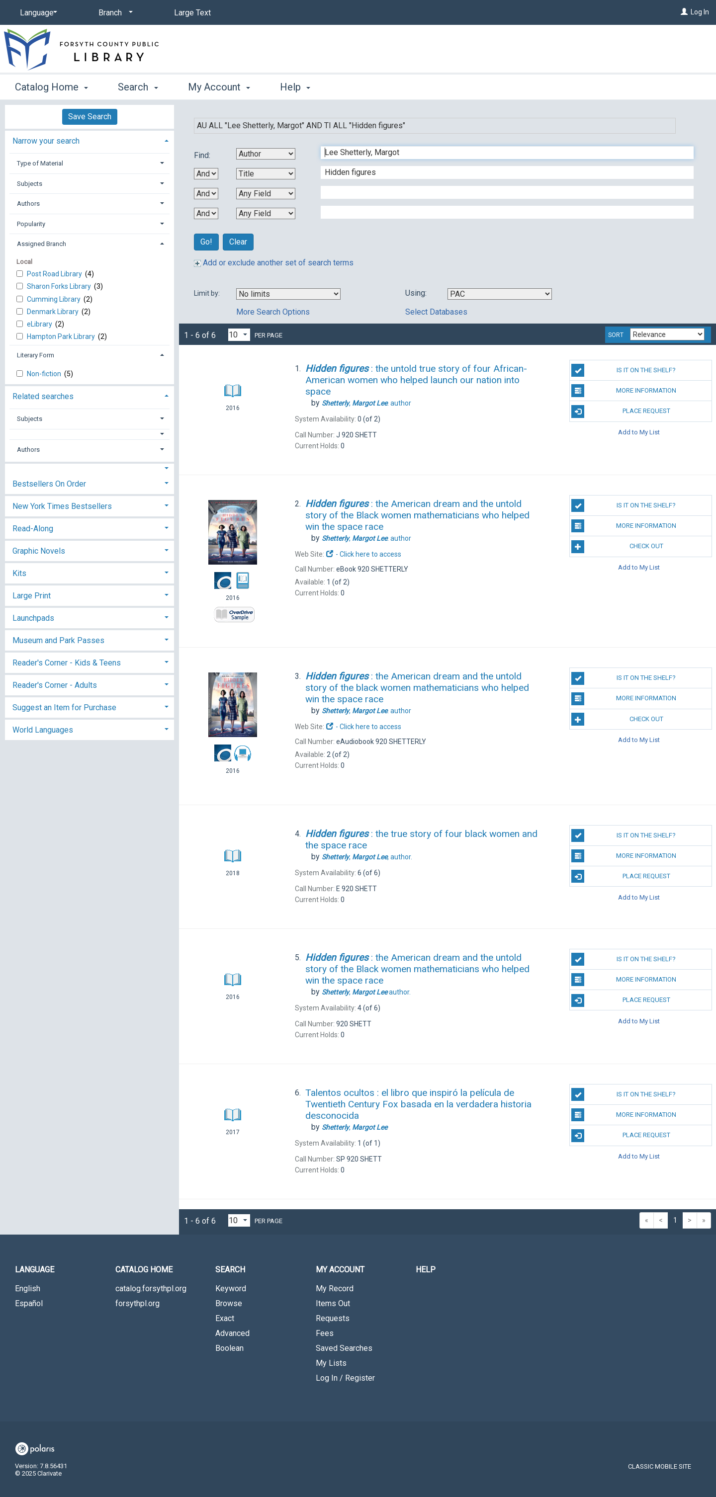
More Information (623, 390)
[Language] (37, 13)
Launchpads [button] (33, 618)
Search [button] (138, 87)
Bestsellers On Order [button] (49, 484)
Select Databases (436, 312)
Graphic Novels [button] (38, 551)
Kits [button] (19, 573)
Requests (333, 1318)
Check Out (617, 546)
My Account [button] (219, 87)
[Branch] (113, 13)
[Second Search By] (265, 173)
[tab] (89, 140)
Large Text (192, 12)
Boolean (229, 1348)
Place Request (620, 411)
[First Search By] (265, 154)
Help (426, 1269)
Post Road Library (55, 274)
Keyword (230, 1288)
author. (367, 857)
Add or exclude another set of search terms (274, 262)
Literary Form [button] (35, 355)
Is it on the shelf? (623, 370)
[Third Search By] (265, 193)
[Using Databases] (500, 294)
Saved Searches (344, 1348)
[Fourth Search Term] (502, 212)
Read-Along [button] (32, 528)
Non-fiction (45, 374)
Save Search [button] (89, 116)
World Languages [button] (42, 730)
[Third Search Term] (502, 192)
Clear (238, 242)
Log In (700, 12)
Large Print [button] (31, 595)
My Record (335, 1288)
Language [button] (34, 1269)
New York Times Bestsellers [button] (62, 506)
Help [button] (295, 87)
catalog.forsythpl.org (150, 1288)
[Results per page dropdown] (239, 335)
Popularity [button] (31, 224)
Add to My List (639, 432)
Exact (224, 1318)
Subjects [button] (29, 183)
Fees (325, 1333)
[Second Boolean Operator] (206, 193)
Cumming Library (54, 299)
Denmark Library (53, 312)
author (366, 403)
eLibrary (40, 324)
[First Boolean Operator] (206, 173)
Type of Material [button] (40, 163)
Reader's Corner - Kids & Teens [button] (66, 662)
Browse (228, 1303)
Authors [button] (28, 203)
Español (29, 1303)
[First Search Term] (502, 152)
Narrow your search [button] (46, 141)
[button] (89, 434)
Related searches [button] (43, 396)
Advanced (232, 1333)
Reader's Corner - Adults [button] (54, 685)
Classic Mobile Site (659, 1466)
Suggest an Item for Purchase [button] (64, 707)
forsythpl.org (137, 1303)
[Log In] (684, 12)
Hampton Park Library (61, 336)
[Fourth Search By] (265, 213)
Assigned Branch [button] (41, 244)
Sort (616, 335)
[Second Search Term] (502, 172)
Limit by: (207, 293)
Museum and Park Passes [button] (58, 640)
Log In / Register (345, 1378)
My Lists (331, 1363)
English (27, 1288)
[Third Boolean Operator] (206, 213)
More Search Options (273, 312)
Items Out (333, 1303)
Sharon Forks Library (59, 286)
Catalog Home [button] (51, 87)
